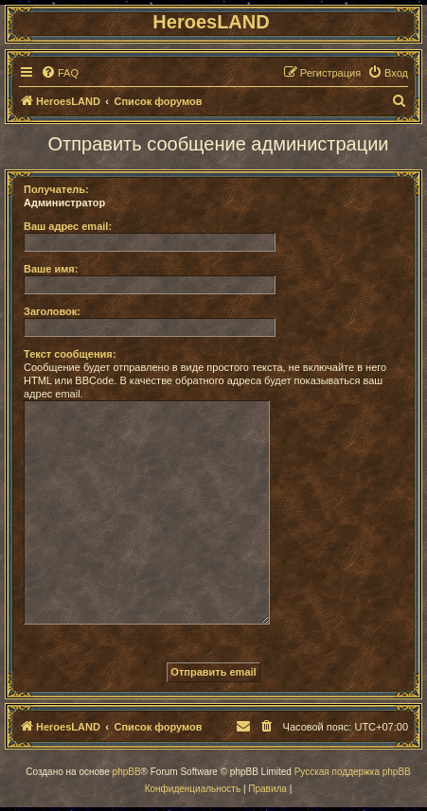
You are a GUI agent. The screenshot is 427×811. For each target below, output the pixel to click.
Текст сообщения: (70, 354)
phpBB (127, 772)
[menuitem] (60, 73)
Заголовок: (52, 311)
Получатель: (56, 189)
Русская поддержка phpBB (352, 772)
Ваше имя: (51, 268)
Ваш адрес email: (68, 226)
